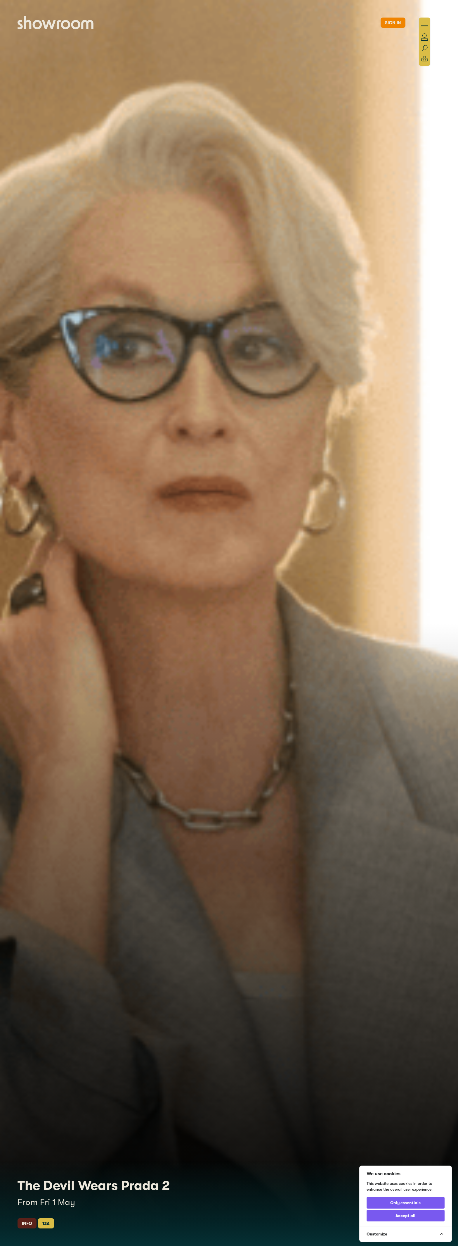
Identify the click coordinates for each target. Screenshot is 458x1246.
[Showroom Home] (55, 22)
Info (27, 1223)
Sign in (393, 22)
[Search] (424, 48)
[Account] (424, 37)
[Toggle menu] (424, 25)
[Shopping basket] (424, 58)
